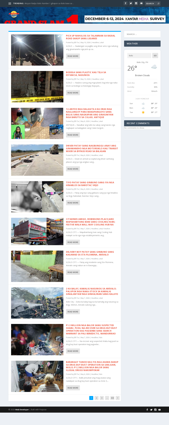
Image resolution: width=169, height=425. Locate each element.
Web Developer (22, 422)
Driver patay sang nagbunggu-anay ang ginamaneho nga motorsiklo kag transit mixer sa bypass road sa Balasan (92, 161)
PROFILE (87, 22)
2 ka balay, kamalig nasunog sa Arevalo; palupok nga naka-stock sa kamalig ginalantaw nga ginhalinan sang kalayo (92, 304)
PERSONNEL (101, 22)
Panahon (107, 241)
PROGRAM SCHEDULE (121, 22)
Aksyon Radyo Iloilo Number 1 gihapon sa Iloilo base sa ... (49, 3)
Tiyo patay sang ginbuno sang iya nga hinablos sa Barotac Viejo (90, 196)
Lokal (102, 55)
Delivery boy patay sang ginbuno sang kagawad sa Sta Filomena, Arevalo (90, 265)
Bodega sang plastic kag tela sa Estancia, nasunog (86, 86)
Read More (73, 68)
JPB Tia (76, 55)
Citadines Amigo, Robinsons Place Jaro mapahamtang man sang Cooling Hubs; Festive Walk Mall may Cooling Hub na (90, 234)
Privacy (154, 22)
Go (155, 68)
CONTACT (141, 22)
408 (112, 410)
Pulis (100, 350)
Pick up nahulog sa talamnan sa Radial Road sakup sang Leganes (90, 49)
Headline (95, 55)
